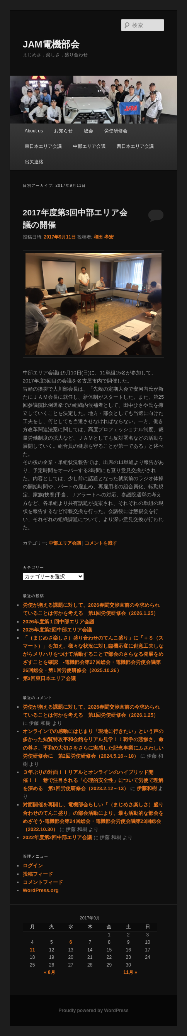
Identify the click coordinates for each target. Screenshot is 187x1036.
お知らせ (63, 131)
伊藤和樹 (147, 788)
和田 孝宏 (103, 237)
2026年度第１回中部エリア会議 (58, 622)
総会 (88, 131)
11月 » (130, 972)
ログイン (33, 865)
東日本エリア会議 (43, 146)
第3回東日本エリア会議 (49, 678)
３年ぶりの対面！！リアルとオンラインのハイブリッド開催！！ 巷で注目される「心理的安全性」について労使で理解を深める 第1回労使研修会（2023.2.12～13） (93, 780)
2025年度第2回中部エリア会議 (57, 630)
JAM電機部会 (51, 44)
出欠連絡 (34, 161)
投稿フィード (38, 874)
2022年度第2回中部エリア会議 (57, 837)
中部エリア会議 (89, 146)
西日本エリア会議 (135, 146)
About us (34, 131)
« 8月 (49, 972)
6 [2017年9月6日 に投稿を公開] (71, 942)
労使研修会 (116, 131)
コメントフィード (43, 882)
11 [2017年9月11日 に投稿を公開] (32, 950)
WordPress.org (41, 890)
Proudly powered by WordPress (93, 1010)
